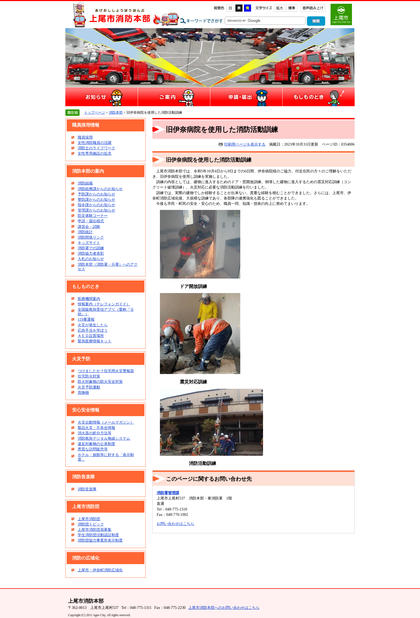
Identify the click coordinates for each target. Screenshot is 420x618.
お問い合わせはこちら (175, 523)
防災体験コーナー (93, 215)
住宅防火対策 (89, 376)
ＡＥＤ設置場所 (91, 336)
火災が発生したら (93, 325)
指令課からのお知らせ (96, 205)
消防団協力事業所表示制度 (100, 540)
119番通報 (86, 319)
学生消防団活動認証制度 (98, 535)
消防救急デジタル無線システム (104, 438)
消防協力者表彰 (91, 253)
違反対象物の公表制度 (96, 444)
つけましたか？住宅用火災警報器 (106, 371)
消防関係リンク (91, 237)
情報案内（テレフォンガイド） (104, 304)
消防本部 (116, 112)
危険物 (83, 392)
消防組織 (85, 183)
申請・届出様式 (91, 221)
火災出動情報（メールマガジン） (106, 422)
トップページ (94, 112)
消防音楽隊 (87, 489)
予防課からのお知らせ (96, 194)
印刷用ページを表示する (244, 144)
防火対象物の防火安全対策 (100, 381)
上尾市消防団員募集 (94, 529)
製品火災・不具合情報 (96, 427)
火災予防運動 (89, 387)
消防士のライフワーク (96, 148)
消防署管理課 (168, 493)
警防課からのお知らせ (96, 199)
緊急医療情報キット (94, 341)
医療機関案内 (89, 299)
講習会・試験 (89, 226)
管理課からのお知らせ (96, 210)
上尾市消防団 (89, 519)
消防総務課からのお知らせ (100, 189)
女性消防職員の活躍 (94, 142)
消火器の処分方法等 (94, 433)
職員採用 (85, 137)
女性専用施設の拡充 (94, 153)
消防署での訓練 (91, 248)
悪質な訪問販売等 (93, 449)
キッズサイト (89, 242)
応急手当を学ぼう (93, 330)
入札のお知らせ (91, 259)
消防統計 (85, 232)
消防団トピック (91, 524)
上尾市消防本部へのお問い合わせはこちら (224, 607)
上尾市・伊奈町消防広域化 (100, 570)
